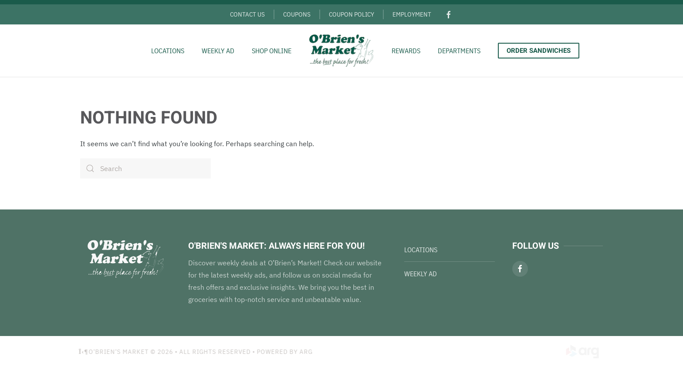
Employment (411, 14)
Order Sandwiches (539, 50)
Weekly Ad (218, 50)
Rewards (406, 50)
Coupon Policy (351, 14)
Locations (167, 50)
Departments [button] (459, 50)
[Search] (145, 168)
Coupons (297, 14)
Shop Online (271, 50)
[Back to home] (341, 50)
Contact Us (247, 14)
